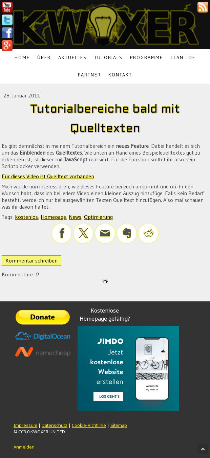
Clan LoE (182, 57)
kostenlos (26, 216)
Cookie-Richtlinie (89, 425)
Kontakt (120, 75)
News (75, 216)
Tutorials (108, 57)
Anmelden (24, 447)
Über (44, 57)
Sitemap (118, 425)
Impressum (25, 425)
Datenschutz (54, 425)
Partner (89, 75)
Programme (146, 57)
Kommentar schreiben (31, 260)
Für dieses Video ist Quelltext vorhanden (48, 176)
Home (22, 57)
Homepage (53, 216)
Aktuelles (72, 57)
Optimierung (98, 216)
